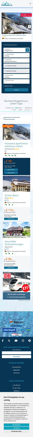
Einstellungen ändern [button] (16, 431)
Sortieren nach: (9, 108)
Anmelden (16, 353)
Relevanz (19, 108)
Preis (14, 110)
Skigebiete (16, 367)
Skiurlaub (16, 370)
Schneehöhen (16, 364)
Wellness (16, 388)
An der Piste (16, 385)
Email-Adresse (16, 347)
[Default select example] (16, 60)
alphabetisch (28, 108)
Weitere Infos (10, 169)
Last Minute (16, 382)
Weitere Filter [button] (8, 86)
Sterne (20, 110)
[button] (29, 26)
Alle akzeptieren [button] (16, 424)
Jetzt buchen (22, 169)
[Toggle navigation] (30, 3)
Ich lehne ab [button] (16, 428)
